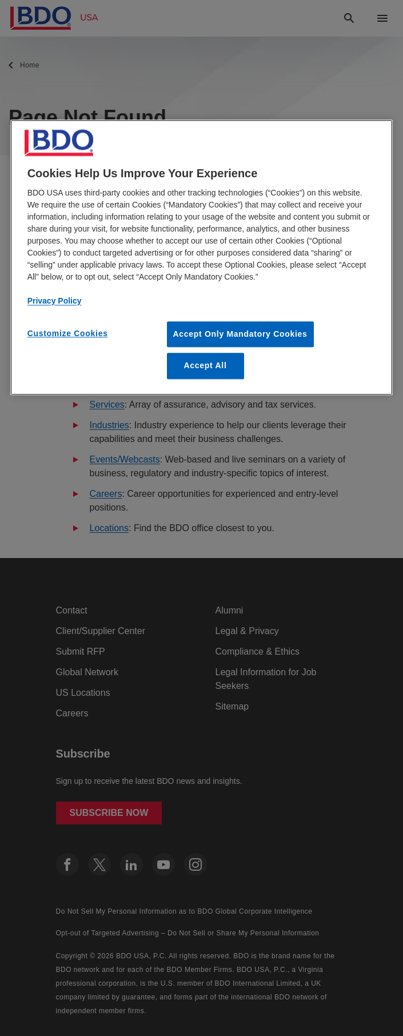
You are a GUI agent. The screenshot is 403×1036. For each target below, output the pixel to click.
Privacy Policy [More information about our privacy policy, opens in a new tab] (54, 300)
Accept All (205, 365)
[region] (201, 257)
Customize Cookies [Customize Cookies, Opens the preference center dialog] (67, 333)
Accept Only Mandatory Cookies (240, 333)
